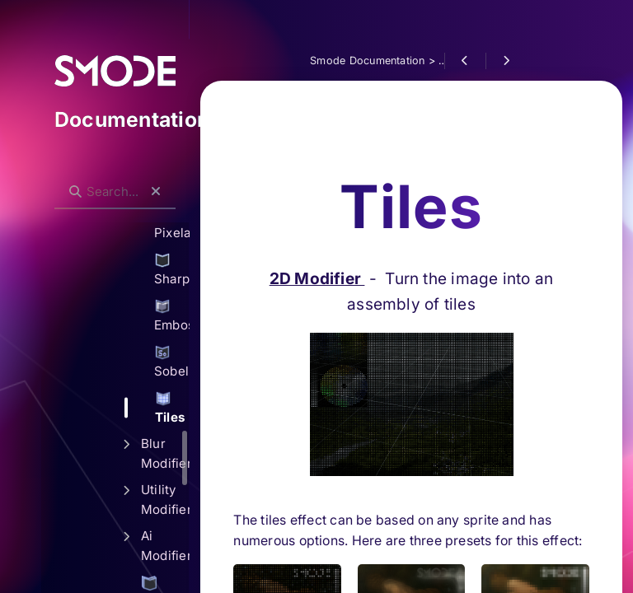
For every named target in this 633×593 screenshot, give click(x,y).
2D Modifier (317, 198)
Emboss (171, 315)
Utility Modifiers (165, 499)
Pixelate (171, 223)
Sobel (171, 361)
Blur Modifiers (165, 453)
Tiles (170, 407)
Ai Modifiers (165, 545)
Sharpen (171, 269)
